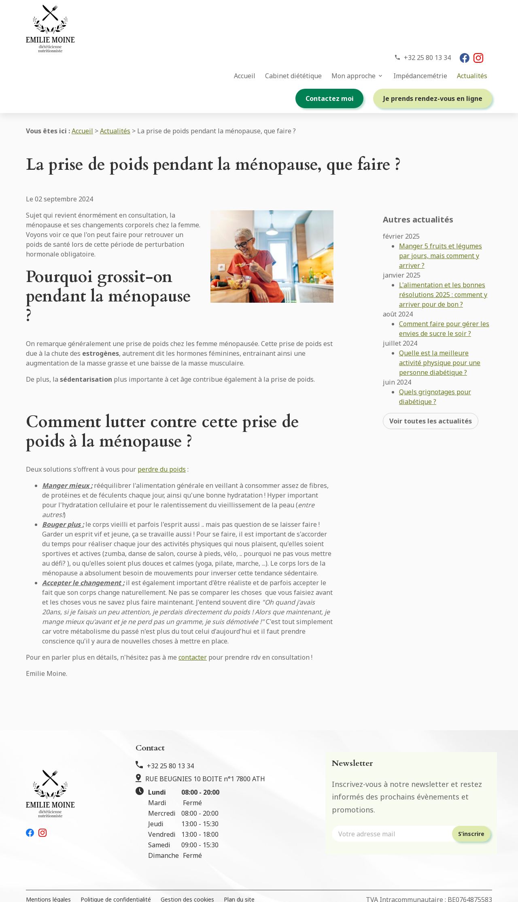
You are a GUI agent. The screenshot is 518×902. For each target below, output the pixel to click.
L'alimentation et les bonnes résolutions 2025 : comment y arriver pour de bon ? (443, 275)
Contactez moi (330, 98)
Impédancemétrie (420, 75)
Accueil (244, 75)
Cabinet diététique (293, 75)
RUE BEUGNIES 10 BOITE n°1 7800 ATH (205, 778)
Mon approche (353, 75)
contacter (192, 657)
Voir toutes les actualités (430, 401)
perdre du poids (162, 469)
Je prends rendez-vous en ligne (432, 98)
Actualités (472, 75)
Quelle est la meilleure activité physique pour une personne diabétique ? (439, 343)
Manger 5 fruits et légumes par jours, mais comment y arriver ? (440, 236)
